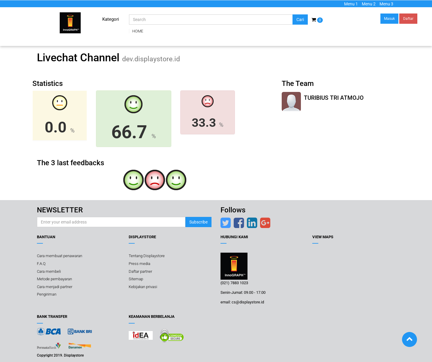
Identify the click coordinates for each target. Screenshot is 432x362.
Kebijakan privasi (143, 286)
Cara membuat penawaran (59, 256)
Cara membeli (49, 271)
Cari (300, 19)
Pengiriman (46, 294)
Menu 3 (386, 4)
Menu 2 (369, 4)
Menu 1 (351, 4)
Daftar (408, 19)
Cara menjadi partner (54, 286)
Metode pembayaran (54, 279)
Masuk (389, 19)
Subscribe (198, 222)
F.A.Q (41, 263)
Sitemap (136, 279)
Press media (139, 263)
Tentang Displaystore (147, 256)
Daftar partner (140, 271)
